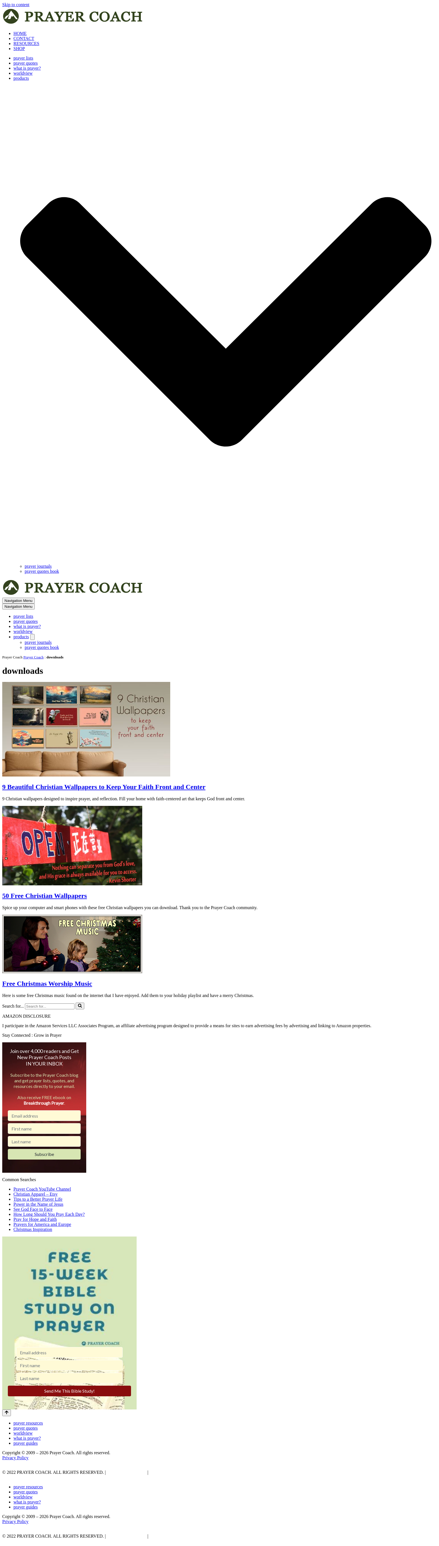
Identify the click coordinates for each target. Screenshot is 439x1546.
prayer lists (23, 58)
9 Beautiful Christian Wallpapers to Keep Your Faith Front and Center (104, 786)
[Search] (49, 1006)
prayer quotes (25, 63)
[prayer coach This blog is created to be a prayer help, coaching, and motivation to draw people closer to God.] (73, 24)
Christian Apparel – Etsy (35, 1194)
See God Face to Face (33, 1209)
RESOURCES (26, 43)
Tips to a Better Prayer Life (37, 1199)
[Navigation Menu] (18, 601)
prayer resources (28, 1423)
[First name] (44, 1128)
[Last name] (44, 1141)
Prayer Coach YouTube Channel (42, 1189)
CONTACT (23, 38)
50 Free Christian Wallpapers (44, 895)
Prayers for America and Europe (42, 1224)
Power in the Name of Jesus (38, 1204)
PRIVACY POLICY (126, 1472)
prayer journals (38, 566)
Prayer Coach (34, 657)
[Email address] (44, 1115)
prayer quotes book (42, 571)
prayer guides (25, 1443)
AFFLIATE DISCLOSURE (175, 1472)
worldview (22, 73)
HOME (20, 33)
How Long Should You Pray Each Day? (49, 1214)
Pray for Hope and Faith (35, 1219)
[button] (226, 322)
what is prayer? (27, 68)
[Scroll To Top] (6, 1412)
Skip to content (15, 4)
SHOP (19, 48)
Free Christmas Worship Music (47, 983)
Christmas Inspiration (32, 1229)
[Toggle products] (32, 637)
